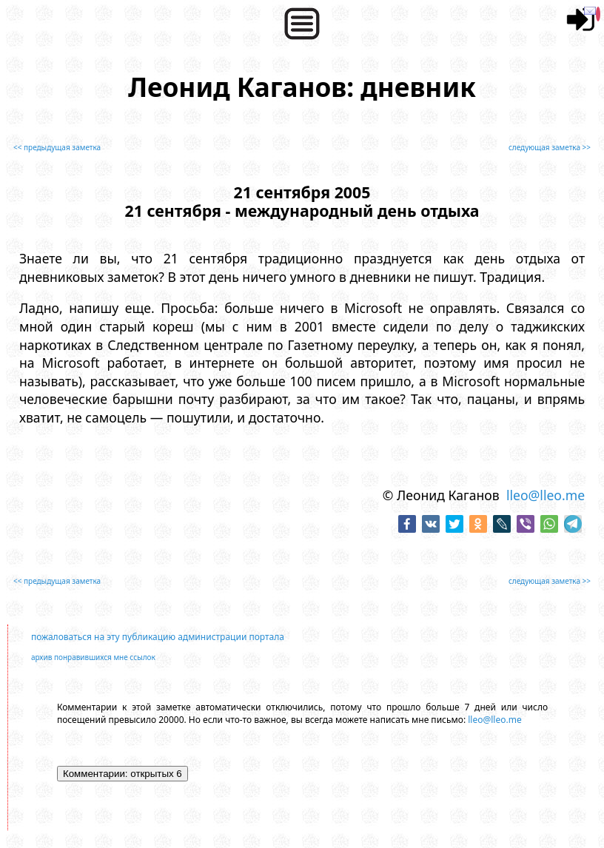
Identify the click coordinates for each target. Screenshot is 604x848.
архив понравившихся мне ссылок (93, 657)
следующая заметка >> (550, 147)
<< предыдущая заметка (57, 147)
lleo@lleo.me (545, 495)
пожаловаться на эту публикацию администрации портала (157, 636)
